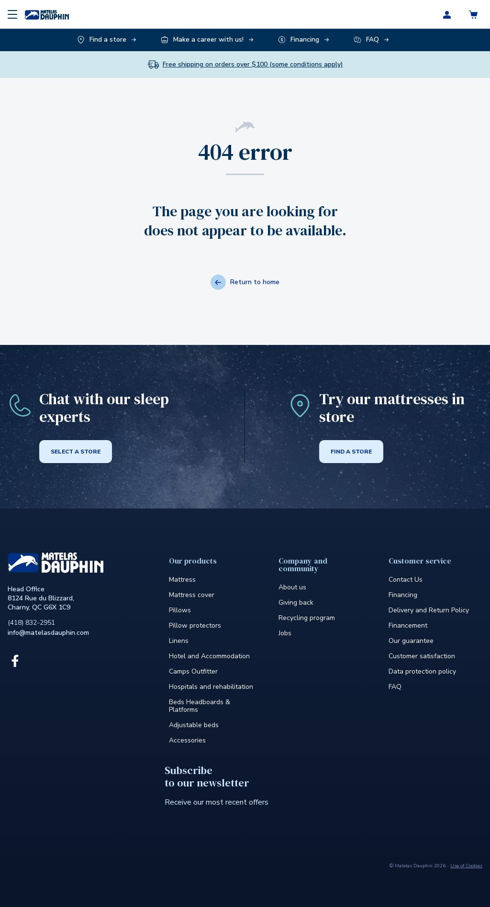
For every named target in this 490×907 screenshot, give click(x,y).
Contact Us (406, 579)
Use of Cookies (466, 865)
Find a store (351, 451)
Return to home (245, 282)
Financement (408, 625)
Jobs (284, 633)
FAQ (395, 686)
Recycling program (306, 617)
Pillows (180, 610)
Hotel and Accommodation (209, 656)
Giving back (295, 602)
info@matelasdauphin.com (48, 632)
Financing (403, 594)
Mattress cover (191, 594)
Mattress (182, 579)
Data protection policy (422, 671)
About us (292, 587)
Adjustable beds (194, 725)
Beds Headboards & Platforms (199, 705)
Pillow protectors (195, 625)
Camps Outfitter (193, 671)
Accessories (187, 740)
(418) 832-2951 (31, 622)
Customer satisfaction (422, 656)
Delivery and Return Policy (429, 610)
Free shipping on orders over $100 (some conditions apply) (253, 64)
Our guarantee (411, 640)
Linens (179, 640)
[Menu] (12, 14)
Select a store (75, 451)
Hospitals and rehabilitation (211, 686)
